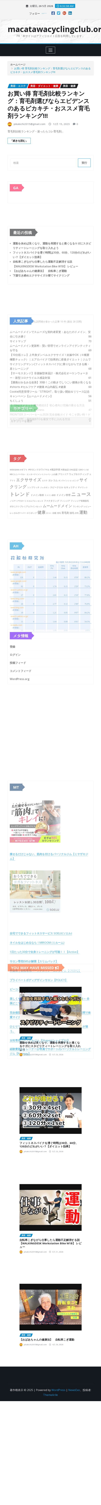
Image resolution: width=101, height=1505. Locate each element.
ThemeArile (50, 1395)
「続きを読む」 (19, 140)
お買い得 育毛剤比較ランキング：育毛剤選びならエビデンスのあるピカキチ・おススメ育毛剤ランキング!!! (49, 105)
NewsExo (74, 1390)
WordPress (58, 1390)
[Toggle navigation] (50, 50)
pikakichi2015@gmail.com (29, 124)
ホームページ (17, 64)
